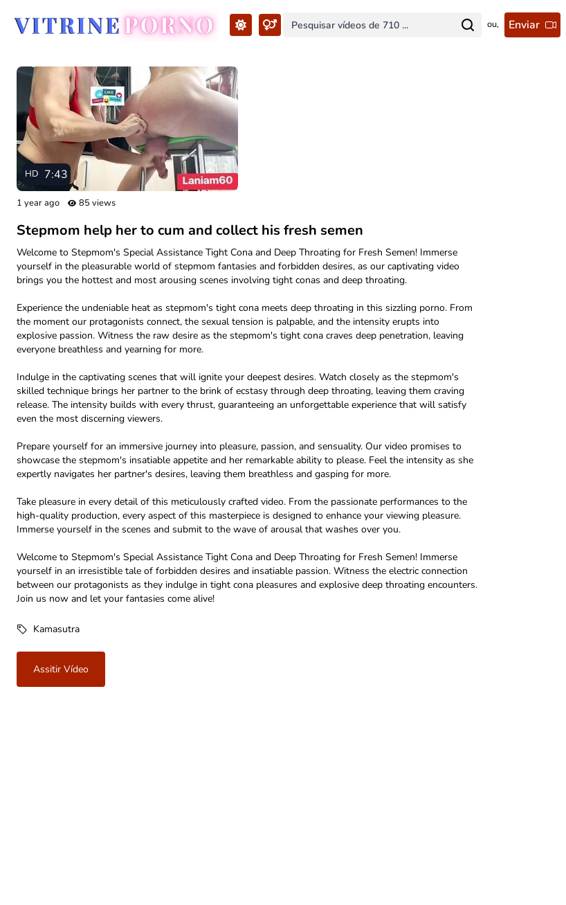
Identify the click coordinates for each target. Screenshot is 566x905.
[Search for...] (467, 25)
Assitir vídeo (61, 669)
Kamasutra (56, 629)
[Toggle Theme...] (241, 25)
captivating (103, 377)
